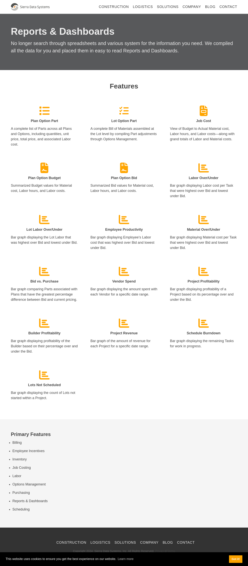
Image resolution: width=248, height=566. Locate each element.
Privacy (160, 551)
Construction (114, 7)
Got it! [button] (236, 559)
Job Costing (21, 468)
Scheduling (21, 509)
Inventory (19, 459)
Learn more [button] (125, 559)
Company (192, 7)
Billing (17, 443)
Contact (228, 7)
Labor (16, 476)
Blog (210, 7)
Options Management (29, 484)
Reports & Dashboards (30, 501)
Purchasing (21, 493)
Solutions (167, 7)
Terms (171, 551)
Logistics (143, 7)
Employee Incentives (28, 451)
